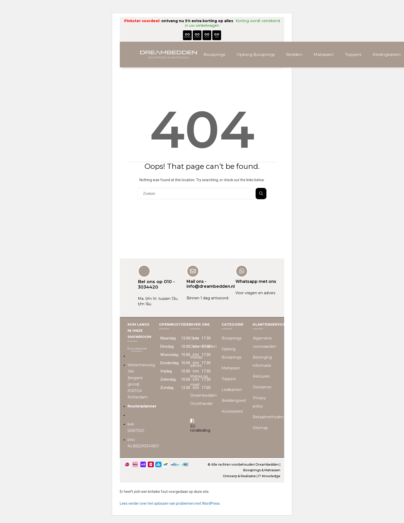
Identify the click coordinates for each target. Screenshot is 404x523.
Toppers (353, 54)
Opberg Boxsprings (256, 54)
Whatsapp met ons (255, 281)
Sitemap (260, 427)
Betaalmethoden (268, 416)
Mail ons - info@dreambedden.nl (211, 284)
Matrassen (324, 54)
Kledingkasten (387, 54)
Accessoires (232, 411)
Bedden (294, 54)
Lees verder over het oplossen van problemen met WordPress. (170, 503)
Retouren (261, 376)
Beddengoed (234, 400)
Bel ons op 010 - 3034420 (156, 284)
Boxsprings (214, 54)
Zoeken (261, 193)
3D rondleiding (200, 428)
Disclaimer (262, 387)
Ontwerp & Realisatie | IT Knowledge (251, 476)
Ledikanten (232, 389)
